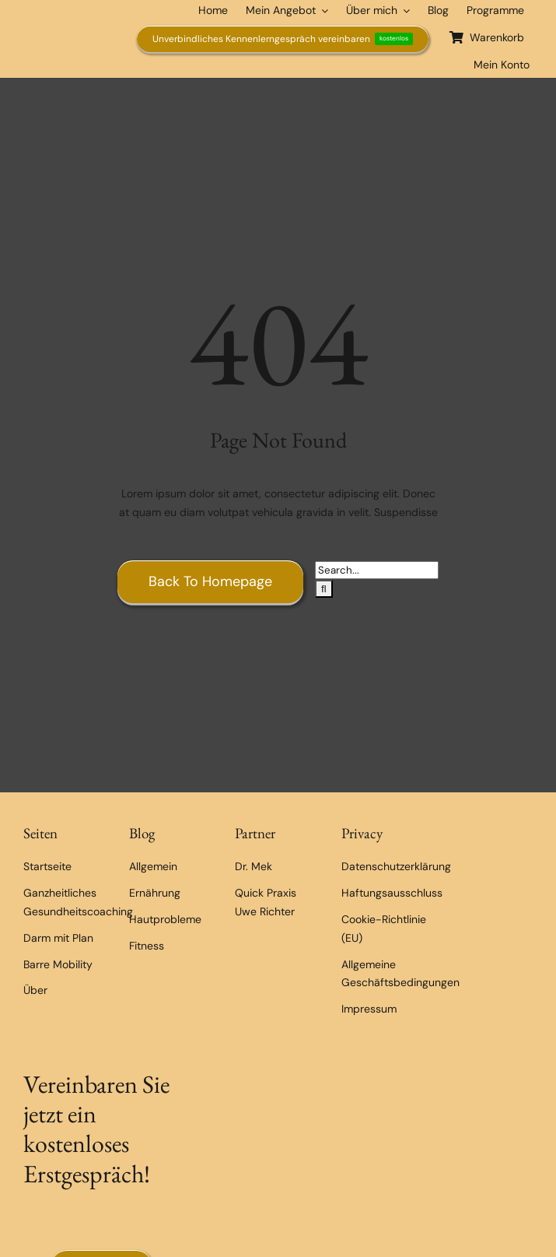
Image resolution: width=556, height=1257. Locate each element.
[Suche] (324, 589)
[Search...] (377, 570)
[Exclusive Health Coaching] (66, 22)
